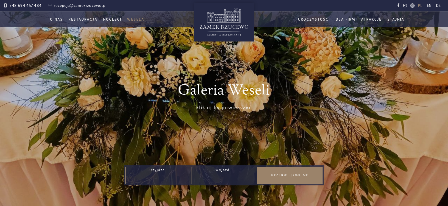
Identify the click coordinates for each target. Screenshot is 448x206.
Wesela (135, 19)
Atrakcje (371, 19)
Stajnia (395, 19)
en (429, 6)
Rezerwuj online (289, 175)
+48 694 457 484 (22, 6)
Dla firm (345, 19)
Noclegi (112, 19)
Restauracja (83, 19)
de (438, 6)
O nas (56, 19)
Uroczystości (314, 19)
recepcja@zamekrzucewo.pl (77, 6)
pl (420, 6)
